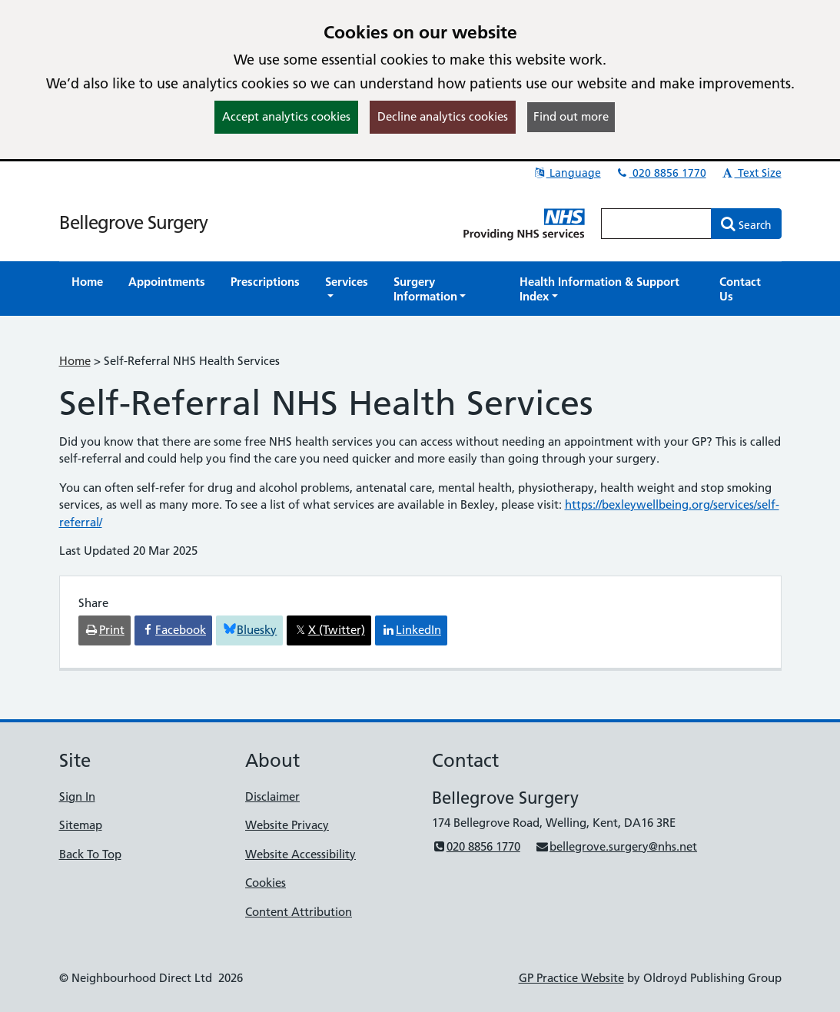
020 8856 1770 (661, 173)
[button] (346, 289)
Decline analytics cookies (442, 116)
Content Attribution (298, 911)
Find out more (571, 116)
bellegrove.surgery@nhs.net (616, 846)
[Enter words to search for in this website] (656, 223)
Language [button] (567, 173)
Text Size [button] (751, 173)
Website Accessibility (300, 854)
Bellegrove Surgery (133, 222)
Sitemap (80, 825)
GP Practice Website (571, 978)
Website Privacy (287, 825)
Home (75, 360)
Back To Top (90, 854)
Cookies (265, 882)
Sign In (77, 796)
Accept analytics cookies (286, 116)
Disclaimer (272, 796)
